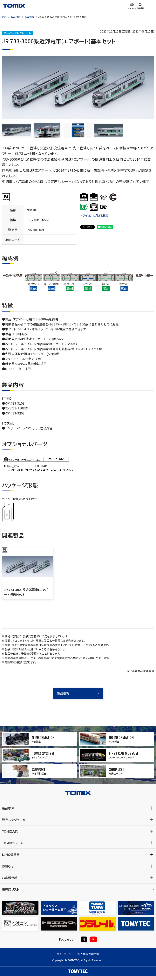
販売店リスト (10, 889)
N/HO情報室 (11, 854)
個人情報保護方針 (88, 954)
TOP (4, 16)
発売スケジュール (14, 819)
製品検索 (15, 16)
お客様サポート (12, 877)
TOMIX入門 (10, 831)
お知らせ (8, 866)
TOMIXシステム (13, 843)
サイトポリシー (65, 954)
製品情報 (29, 16)
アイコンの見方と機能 (96, 215)
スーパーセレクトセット (17, 33)
